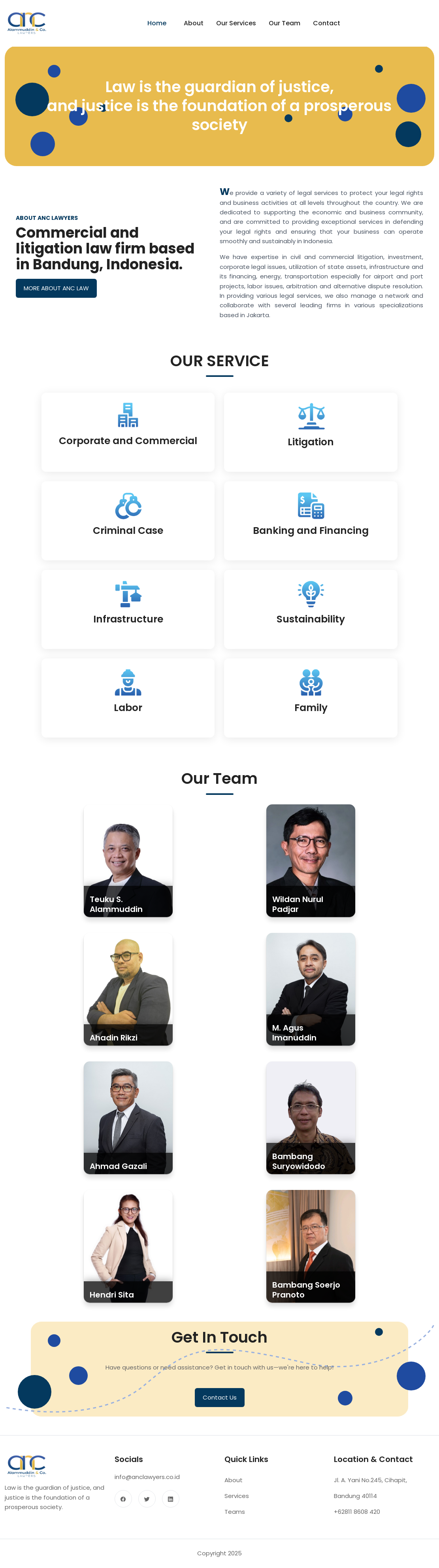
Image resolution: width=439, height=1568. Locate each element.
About (193, 23)
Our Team (284, 23)
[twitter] (147, 1507)
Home (156, 23)
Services (236, 1504)
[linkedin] (170, 1507)
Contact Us (220, 1406)
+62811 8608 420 (357, 1520)
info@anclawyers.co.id (147, 1485)
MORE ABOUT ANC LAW (56, 290)
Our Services (236, 23)
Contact (326, 23)
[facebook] (123, 1507)
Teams (234, 1520)
